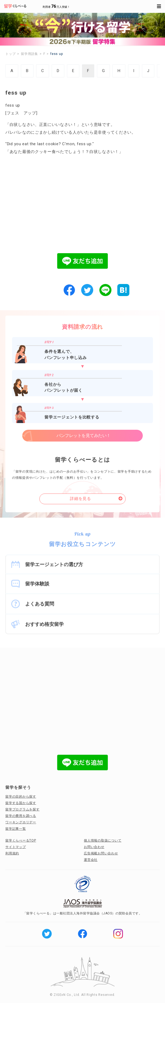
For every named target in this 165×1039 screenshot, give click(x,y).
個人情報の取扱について (102, 840)
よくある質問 (39, 604)
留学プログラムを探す (22, 809)
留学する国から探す (20, 803)
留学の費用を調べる (20, 816)
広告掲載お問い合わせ (101, 853)
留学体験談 (37, 583)
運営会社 (91, 860)
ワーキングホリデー (20, 822)
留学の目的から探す (20, 796)
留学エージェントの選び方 (54, 564)
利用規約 (12, 853)
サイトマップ (15, 847)
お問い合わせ (94, 847)
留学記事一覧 (15, 829)
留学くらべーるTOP (20, 840)
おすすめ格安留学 (44, 624)
